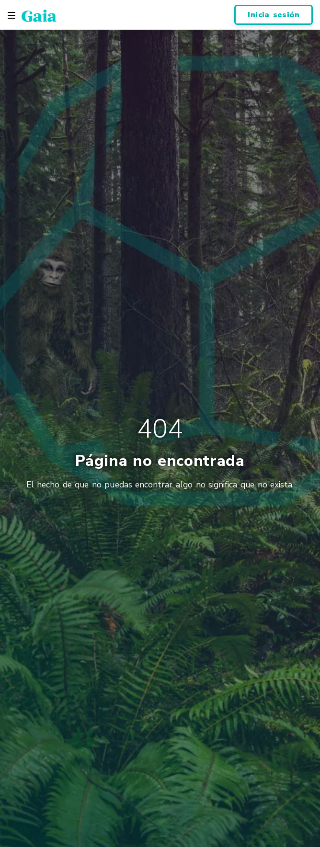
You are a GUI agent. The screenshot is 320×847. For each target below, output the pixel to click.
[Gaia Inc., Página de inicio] (39, 15)
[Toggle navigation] (11, 15)
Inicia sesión (273, 15)
